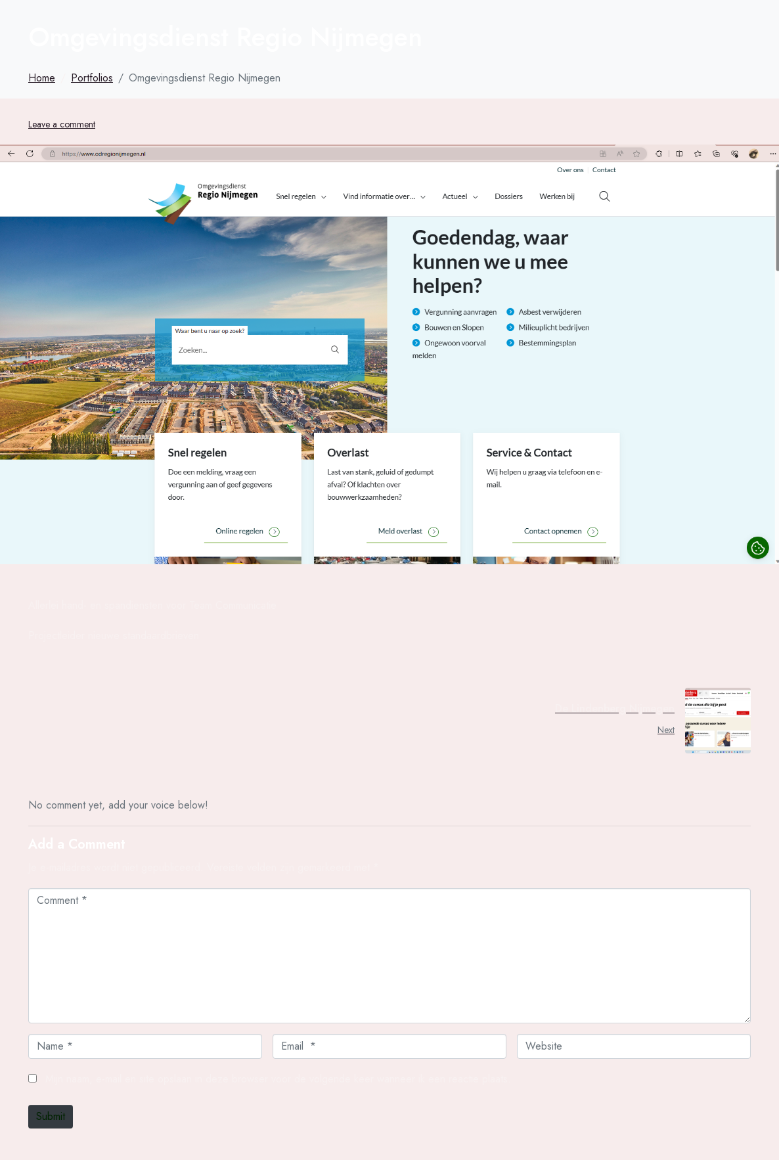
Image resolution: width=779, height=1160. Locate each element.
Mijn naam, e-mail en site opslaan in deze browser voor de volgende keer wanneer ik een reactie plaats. (278, 1078)
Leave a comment (61, 124)
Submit (50, 1116)
